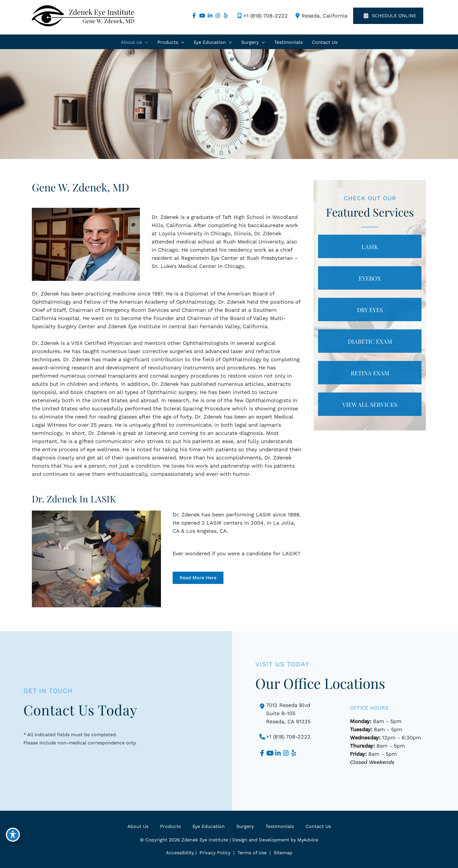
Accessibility (180, 852)
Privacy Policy (215, 852)
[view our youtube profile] (202, 16)
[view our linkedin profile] (210, 16)
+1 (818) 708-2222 (261, 16)
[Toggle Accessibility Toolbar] (13, 835)
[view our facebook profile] (194, 16)
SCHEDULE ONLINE (388, 15)
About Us (137, 826)
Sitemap (282, 852)
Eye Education (208, 826)
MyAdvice (307, 840)
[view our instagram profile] (218, 16)
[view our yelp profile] (226, 16)
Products (170, 826)
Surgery (245, 826)
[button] (198, 578)
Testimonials (280, 826)
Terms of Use (252, 852)
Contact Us (318, 826)
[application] (145, 42)
